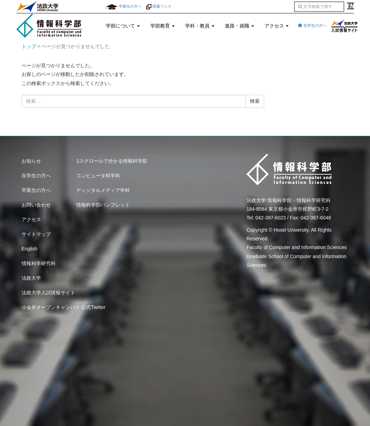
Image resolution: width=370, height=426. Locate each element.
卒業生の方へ (124, 6)
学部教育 (162, 26)
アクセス (277, 26)
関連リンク (159, 6)
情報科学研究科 (39, 263)
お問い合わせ (36, 205)
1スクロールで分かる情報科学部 (111, 161)
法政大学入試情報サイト (48, 292)
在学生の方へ (312, 25)
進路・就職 (239, 26)
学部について (123, 26)
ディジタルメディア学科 (103, 190)
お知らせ (31, 161)
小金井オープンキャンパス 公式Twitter (63, 307)
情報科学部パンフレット (103, 205)
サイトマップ (36, 234)
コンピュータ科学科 (98, 175)
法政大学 (31, 278)
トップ (29, 46)
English (30, 248)
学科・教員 (199, 26)
